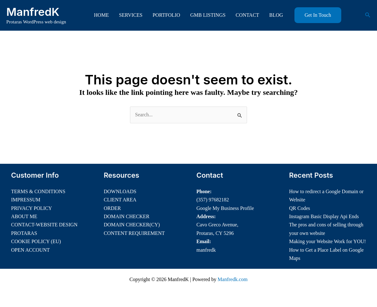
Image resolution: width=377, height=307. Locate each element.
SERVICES (130, 15)
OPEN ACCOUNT (30, 250)
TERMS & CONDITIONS (38, 191)
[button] (317, 15)
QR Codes (299, 208)
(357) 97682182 (212, 199)
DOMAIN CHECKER (126, 216)
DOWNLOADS (120, 191)
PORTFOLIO (166, 15)
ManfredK (32, 11)
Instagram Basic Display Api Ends (324, 216)
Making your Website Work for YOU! (327, 241)
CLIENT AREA (120, 199)
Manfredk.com (233, 279)
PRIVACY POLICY (31, 208)
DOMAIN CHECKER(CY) (132, 224)
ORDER (112, 208)
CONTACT (247, 15)
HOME (101, 15)
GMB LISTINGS (208, 15)
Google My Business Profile (225, 208)
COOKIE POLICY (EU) (36, 241)
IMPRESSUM (25, 199)
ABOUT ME (24, 216)
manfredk (206, 250)
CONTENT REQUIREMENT (134, 233)
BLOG (276, 15)
